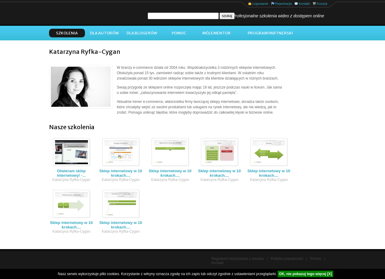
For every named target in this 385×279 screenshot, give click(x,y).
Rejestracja (283, 3)
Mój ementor (216, 33)
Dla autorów (104, 33)
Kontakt (304, 3)
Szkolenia (67, 33)
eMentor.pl (89, 14)
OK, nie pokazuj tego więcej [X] (305, 274)
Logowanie (260, 3)
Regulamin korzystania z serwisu (237, 259)
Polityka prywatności (287, 259)
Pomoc (179, 33)
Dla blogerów (142, 33)
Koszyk (322, 3)
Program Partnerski (270, 33)
